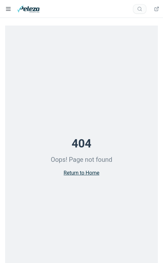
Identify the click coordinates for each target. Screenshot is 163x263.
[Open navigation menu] (8, 9)
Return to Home (81, 173)
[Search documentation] (139, 9)
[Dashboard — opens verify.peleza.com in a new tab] (155, 8)
